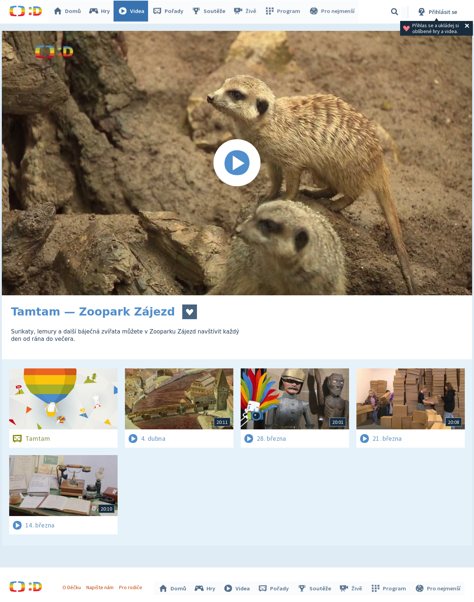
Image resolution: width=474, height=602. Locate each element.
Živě (246, 11)
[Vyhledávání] (394, 12)
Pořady (169, 11)
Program (283, 11)
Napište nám (100, 586)
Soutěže (210, 11)
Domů (68, 11)
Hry (101, 11)
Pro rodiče (131, 586)
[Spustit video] (237, 163)
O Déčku (72, 586)
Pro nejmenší (332, 11)
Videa (132, 11)
